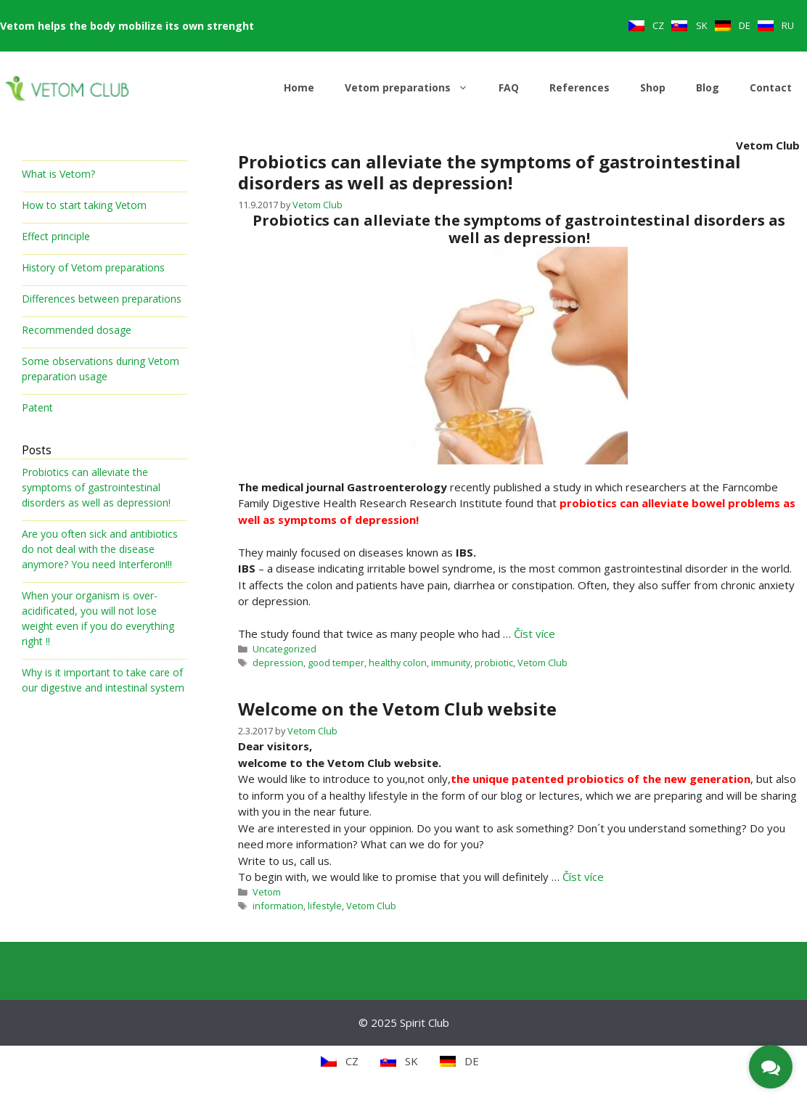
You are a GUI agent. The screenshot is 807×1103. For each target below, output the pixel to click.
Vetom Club (542, 662)
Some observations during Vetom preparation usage (100, 368)
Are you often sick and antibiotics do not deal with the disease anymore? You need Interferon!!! (100, 549)
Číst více (534, 633)
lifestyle (325, 905)
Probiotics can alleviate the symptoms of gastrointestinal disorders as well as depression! (489, 171)
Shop (652, 87)
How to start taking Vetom (84, 205)
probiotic (494, 662)
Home (299, 87)
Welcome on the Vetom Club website (397, 709)
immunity (450, 662)
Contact (771, 87)
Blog (707, 87)
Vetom (267, 891)
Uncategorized (284, 648)
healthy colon (398, 662)
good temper (336, 662)
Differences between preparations (101, 299)
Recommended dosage (76, 330)
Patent (37, 407)
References (579, 87)
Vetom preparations (414, 88)
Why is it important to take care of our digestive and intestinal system (103, 679)
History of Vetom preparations (93, 267)
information (278, 905)
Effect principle (56, 236)
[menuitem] (646, 25)
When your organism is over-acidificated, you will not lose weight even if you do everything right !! (98, 618)
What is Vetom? (58, 174)
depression (278, 662)
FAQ (509, 87)
